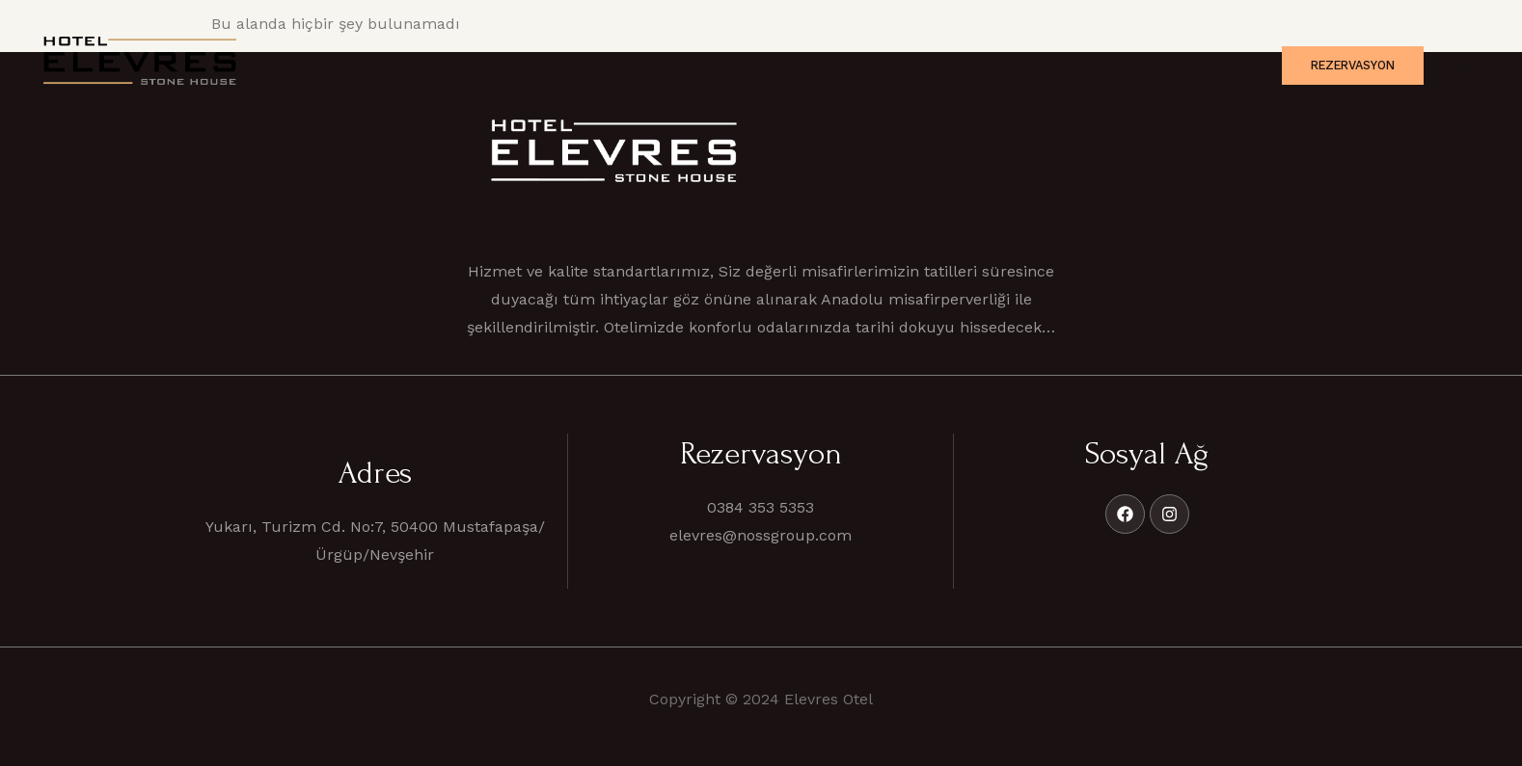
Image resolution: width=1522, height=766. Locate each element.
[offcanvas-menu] (1464, 65)
